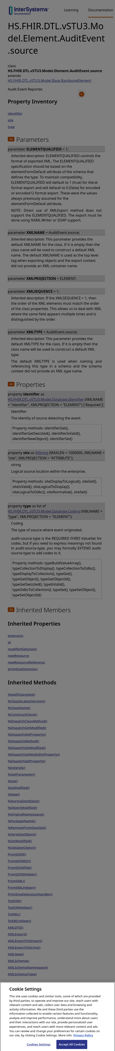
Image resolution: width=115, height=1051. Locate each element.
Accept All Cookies (72, 1046)
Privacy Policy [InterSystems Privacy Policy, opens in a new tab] (83, 1037)
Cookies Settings (39, 1046)
